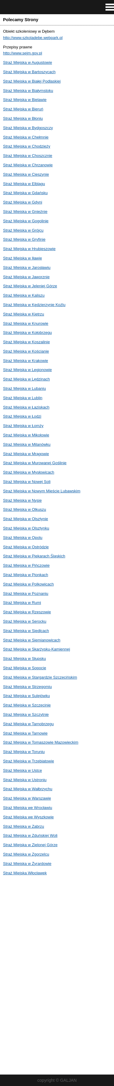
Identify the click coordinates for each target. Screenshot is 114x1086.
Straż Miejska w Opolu (22, 537)
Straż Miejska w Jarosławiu (26, 267)
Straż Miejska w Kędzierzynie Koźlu (34, 304)
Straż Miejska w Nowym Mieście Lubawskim (41, 491)
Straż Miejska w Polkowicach (28, 584)
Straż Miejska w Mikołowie (26, 435)
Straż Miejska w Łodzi (22, 416)
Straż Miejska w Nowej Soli (26, 481)
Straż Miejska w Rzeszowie (27, 612)
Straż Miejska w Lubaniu (24, 388)
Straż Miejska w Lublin (22, 398)
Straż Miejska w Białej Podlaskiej (31, 81)
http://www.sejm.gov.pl (22, 53)
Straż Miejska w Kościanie (26, 351)
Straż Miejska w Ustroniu (25, 780)
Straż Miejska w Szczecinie (27, 705)
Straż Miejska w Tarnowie (25, 733)
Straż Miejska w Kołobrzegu (27, 332)
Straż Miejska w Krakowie (25, 360)
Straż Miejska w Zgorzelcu (26, 854)
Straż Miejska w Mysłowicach (28, 472)
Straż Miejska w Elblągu (24, 183)
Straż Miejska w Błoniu (23, 118)
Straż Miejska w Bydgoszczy (28, 128)
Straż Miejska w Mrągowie (26, 454)
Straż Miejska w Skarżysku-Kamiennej (36, 649)
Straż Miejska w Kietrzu (23, 314)
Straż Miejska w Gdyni (22, 202)
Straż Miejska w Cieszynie (26, 174)
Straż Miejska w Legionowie (27, 369)
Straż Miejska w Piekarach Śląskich (34, 556)
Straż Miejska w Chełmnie (26, 137)
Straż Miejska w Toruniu (24, 751)
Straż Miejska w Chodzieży (26, 146)
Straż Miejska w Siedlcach (26, 630)
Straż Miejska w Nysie (22, 500)
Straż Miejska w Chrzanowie (28, 165)
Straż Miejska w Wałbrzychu (27, 789)
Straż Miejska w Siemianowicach (31, 640)
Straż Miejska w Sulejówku (26, 695)
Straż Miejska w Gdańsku (25, 193)
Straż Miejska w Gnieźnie (25, 211)
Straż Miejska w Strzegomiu (27, 686)
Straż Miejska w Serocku (24, 621)
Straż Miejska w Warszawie (27, 798)
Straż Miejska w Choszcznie (27, 155)
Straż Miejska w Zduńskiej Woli (30, 835)
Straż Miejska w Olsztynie (25, 519)
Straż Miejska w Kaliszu (24, 295)
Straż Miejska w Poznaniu (25, 593)
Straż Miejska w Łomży (23, 425)
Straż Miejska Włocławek (25, 873)
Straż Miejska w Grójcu (23, 230)
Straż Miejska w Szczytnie (26, 714)
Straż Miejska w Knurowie (25, 323)
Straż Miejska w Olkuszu (24, 509)
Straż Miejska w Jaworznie (26, 277)
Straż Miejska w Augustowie (27, 62)
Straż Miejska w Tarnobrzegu (28, 724)
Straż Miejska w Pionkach (25, 574)
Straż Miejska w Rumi (22, 602)
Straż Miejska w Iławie (22, 258)
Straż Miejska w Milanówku (26, 444)
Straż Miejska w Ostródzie (26, 547)
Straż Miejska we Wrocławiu (27, 807)
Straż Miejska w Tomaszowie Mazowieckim (40, 742)
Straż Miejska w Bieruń (23, 109)
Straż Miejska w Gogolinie (26, 221)
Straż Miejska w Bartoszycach (29, 72)
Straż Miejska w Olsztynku (26, 528)
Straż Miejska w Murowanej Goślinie (35, 463)
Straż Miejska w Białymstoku (28, 90)
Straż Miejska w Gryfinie (24, 239)
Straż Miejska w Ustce (22, 770)
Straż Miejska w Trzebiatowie (28, 761)
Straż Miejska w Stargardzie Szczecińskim (40, 677)
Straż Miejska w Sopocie (24, 668)
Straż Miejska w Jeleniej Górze (30, 286)
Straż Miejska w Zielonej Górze (30, 845)
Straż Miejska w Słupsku (24, 658)
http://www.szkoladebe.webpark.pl (33, 37)
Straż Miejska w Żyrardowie (27, 863)
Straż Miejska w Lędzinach (26, 379)
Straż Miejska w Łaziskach (26, 407)
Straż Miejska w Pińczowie (26, 565)
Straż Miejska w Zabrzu (23, 826)
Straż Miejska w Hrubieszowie (29, 248)
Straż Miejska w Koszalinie (26, 342)
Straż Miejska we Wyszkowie (28, 817)
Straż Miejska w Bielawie (25, 99)
